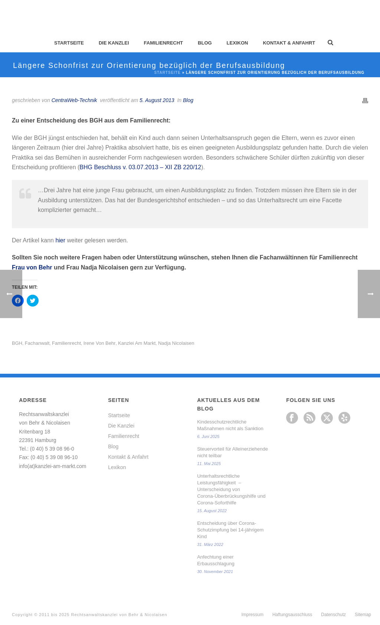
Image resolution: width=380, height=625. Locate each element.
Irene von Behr (99, 343)
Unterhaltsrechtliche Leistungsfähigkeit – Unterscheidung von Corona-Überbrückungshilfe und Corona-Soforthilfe (231, 489)
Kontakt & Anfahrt (289, 43)
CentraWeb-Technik (74, 100)
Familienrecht (163, 43)
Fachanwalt (37, 343)
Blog (205, 43)
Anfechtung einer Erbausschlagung (215, 560)
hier (60, 240)
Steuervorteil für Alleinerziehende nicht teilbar (232, 452)
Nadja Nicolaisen (176, 343)
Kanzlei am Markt (136, 343)
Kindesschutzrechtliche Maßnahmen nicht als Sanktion (230, 425)
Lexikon (237, 43)
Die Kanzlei (114, 43)
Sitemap (363, 614)
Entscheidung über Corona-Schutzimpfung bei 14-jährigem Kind (230, 529)
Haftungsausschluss (292, 614)
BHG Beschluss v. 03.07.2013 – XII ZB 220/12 (140, 167)
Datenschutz (333, 614)
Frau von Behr (32, 267)
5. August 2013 (157, 100)
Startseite (69, 43)
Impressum (252, 614)
